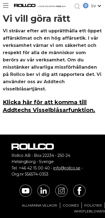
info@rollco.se (66, 168)
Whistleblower (89, 211)
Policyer (93, 205)
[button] (97, 6)
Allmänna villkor (39, 205)
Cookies (71, 205)
